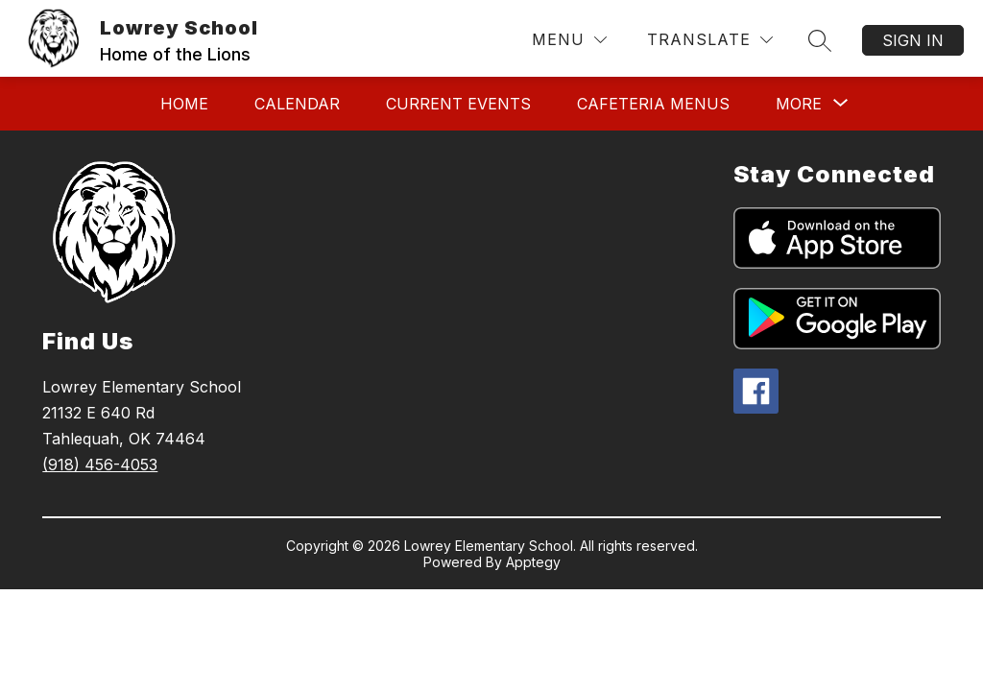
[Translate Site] (710, 40)
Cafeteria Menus (653, 103)
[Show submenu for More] (799, 103)
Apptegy (533, 562)
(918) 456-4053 (99, 464)
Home (184, 103)
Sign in (913, 40)
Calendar (297, 103)
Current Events (458, 103)
